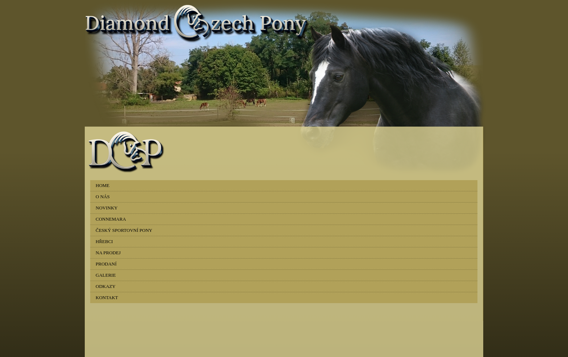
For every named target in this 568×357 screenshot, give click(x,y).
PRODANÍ (106, 264)
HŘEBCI (104, 241)
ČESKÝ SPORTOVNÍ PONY (124, 230)
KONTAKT (107, 297)
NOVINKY (107, 208)
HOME (102, 185)
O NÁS (103, 196)
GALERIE (106, 275)
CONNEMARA (111, 219)
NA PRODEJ (108, 252)
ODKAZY (106, 286)
